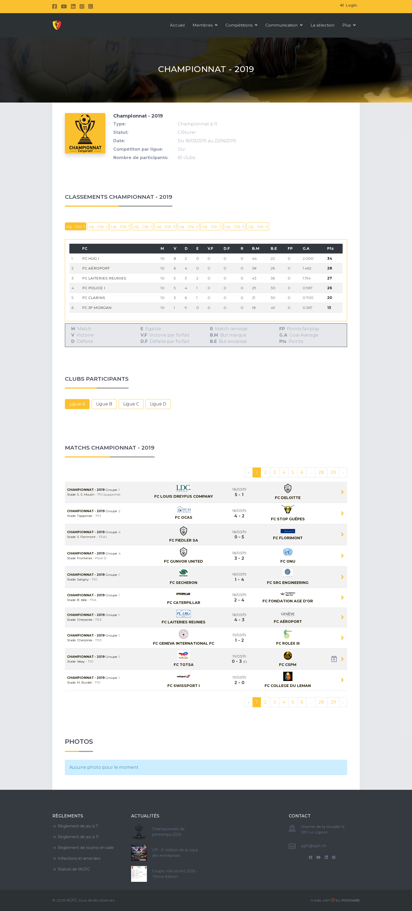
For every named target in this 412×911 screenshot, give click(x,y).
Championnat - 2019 (86, 490)
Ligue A (77, 403)
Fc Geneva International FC (183, 643)
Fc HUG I (90, 258)
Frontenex (85, 558)
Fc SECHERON (183, 583)
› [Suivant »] (343, 472)
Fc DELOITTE (288, 498)
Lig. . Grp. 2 (165, 226)
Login (348, 5)
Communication (284, 25)
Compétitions (241, 25)
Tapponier (85, 516)
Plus (349, 25)
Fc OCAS (183, 517)
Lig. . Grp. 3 (234, 226)
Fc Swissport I (183, 686)
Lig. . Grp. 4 (258, 226)
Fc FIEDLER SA (183, 540)
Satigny (83, 579)
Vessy (81, 661)
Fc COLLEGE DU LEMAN (288, 686)
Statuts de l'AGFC (71, 869)
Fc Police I (93, 288)
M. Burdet (85, 682)
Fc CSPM (287, 665)
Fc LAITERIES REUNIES (104, 278)
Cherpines (85, 620)
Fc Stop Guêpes (288, 519)
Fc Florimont (288, 538)
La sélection (322, 25)
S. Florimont (86, 537)
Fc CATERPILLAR (183, 602)
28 (321, 472)
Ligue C (131, 403)
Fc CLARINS (93, 298)
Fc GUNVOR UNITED (183, 561)
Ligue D (158, 403)
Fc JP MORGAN (97, 308)
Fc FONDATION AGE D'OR (287, 601)
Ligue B (104, 403)
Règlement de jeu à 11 (75, 836)
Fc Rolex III (288, 643)
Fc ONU (287, 561)
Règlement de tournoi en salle (83, 847)
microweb (350, 900)
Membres (205, 25)
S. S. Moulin (86, 494)
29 (333, 472)
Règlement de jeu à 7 (75, 826)
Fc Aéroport (96, 268)
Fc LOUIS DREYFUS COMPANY (183, 496)
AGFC (71, 900)
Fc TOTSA (184, 665)
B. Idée (82, 600)
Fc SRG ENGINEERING (287, 583)
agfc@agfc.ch (313, 845)
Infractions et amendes (76, 858)
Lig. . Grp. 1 (75, 226)
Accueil (177, 25)
